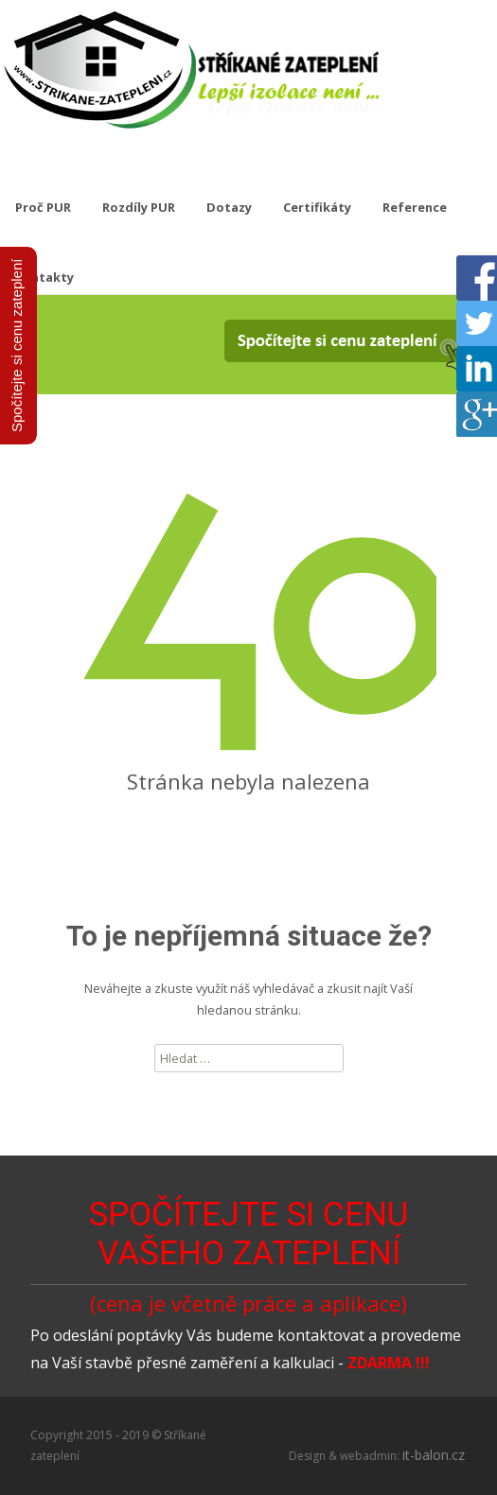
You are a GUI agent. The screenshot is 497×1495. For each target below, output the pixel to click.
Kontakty (44, 277)
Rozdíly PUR (138, 207)
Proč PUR (43, 207)
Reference (414, 207)
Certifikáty (317, 207)
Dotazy (229, 207)
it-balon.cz (433, 1455)
